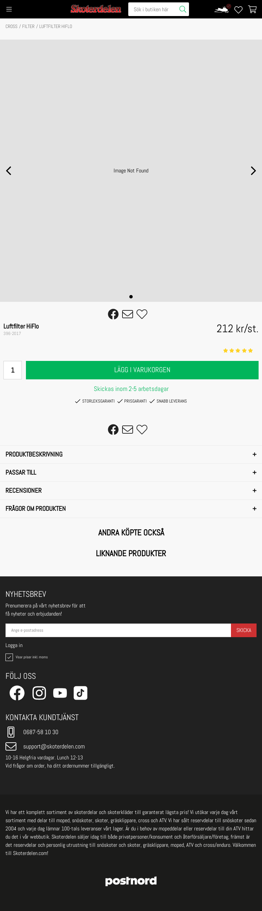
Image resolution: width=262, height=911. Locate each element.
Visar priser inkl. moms (25, 657)
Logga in (14, 645)
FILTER (28, 26)
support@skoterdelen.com (45, 746)
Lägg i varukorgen (142, 369)
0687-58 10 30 (31, 732)
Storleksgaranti (94, 401)
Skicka (243, 630)
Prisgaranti (132, 401)
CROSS (11, 26)
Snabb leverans (168, 401)
